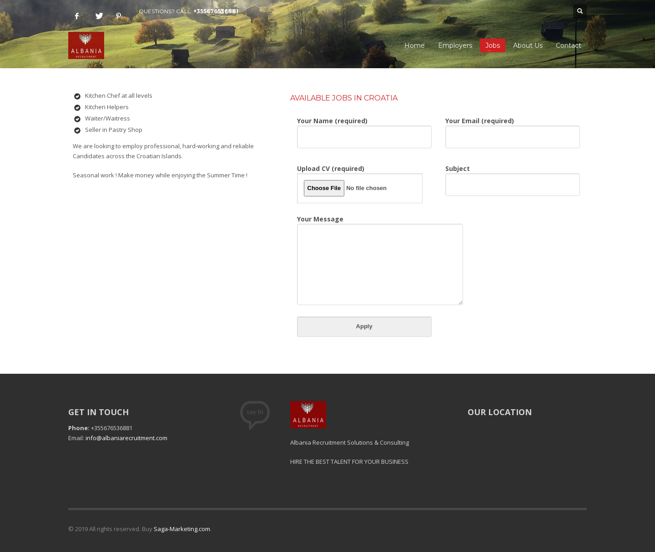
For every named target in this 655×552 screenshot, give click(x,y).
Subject (512, 177)
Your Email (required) (512, 129)
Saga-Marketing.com (182, 529)
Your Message (380, 241)
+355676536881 (215, 11)
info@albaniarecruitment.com (126, 438)
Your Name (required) (364, 129)
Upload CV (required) (360, 183)
